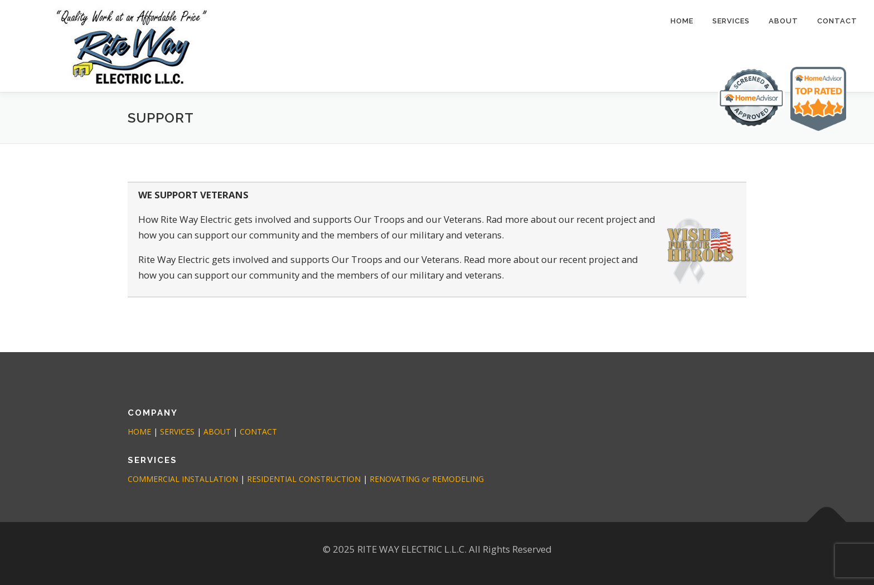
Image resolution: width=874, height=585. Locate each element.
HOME (139, 431)
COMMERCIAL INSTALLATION (183, 479)
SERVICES (731, 21)
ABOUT (783, 21)
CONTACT (837, 21)
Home (682, 21)
